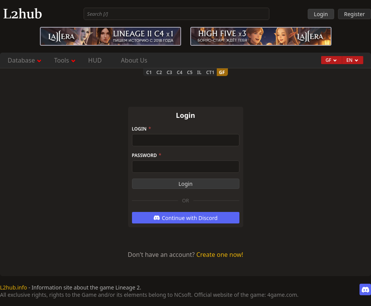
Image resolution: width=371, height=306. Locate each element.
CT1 (210, 72)
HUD (95, 60)
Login (141, 129)
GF (222, 72)
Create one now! (219, 254)
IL (199, 72)
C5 (190, 72)
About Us (134, 60)
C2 (159, 72)
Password (147, 155)
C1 (149, 72)
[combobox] (176, 14)
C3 (169, 72)
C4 (180, 72)
